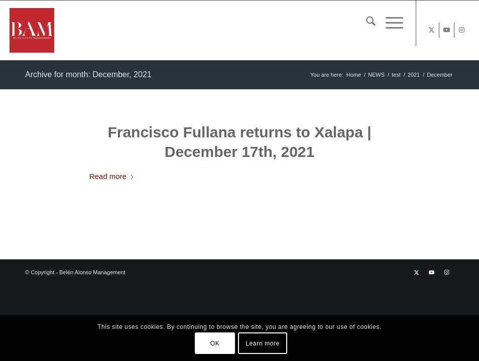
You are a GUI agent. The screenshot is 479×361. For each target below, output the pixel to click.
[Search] (366, 23)
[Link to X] (431, 30)
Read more (112, 176)
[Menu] (389, 23)
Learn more (262, 343)
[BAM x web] (66, 30)
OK (215, 343)
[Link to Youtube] (446, 30)
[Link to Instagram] (461, 30)
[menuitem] (366, 23)
